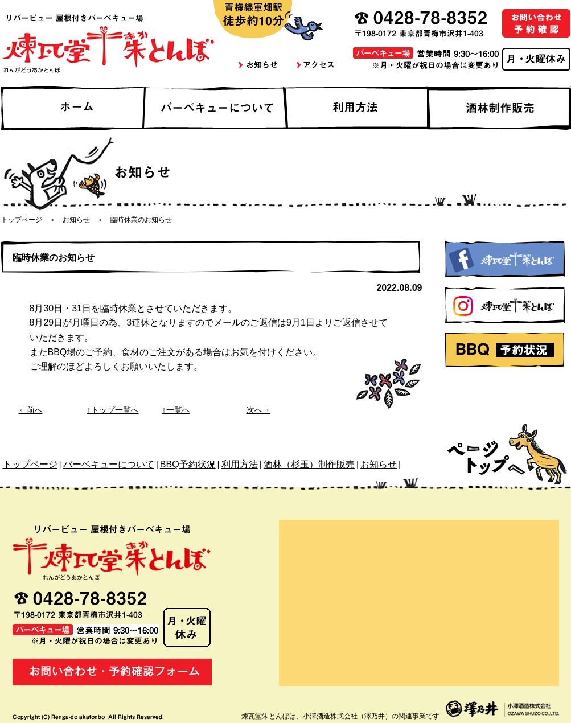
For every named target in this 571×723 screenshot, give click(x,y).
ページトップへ (508, 450)
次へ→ (258, 409)
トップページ (21, 220)
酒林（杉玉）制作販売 (309, 464)
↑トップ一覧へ (113, 409)
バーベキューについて (108, 464)
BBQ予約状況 (188, 464)
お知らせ (76, 220)
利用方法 (239, 464)
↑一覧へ (176, 409)
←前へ (31, 409)
